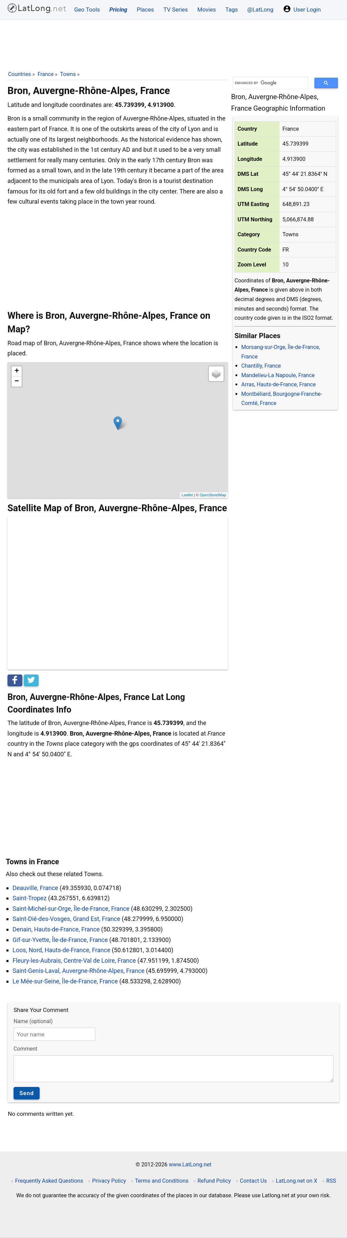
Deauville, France (35, 887)
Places (145, 9)
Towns (68, 74)
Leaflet (187, 495)
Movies (206, 9)
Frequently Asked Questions (49, 1181)
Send (26, 1093)
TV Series (175, 9)
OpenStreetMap (213, 495)
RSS (331, 1181)
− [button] (17, 381)
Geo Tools (87, 9)
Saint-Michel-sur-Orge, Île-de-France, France (71, 908)
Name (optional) (33, 1021)
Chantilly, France (261, 366)
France (46, 74)
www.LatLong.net (190, 1164)
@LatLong (260, 9)
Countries (19, 74)
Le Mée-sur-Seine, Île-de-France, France (65, 981)
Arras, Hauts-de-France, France (278, 384)
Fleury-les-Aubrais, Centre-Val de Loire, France (74, 960)
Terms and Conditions (161, 1181)
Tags (231, 9)
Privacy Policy (109, 1181)
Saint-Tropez (30, 898)
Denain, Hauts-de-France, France (56, 929)
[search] (268, 83)
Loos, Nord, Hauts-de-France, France (61, 950)
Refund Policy (214, 1181)
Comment (25, 1049)
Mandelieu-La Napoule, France (278, 375)
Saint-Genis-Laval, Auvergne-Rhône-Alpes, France (78, 970)
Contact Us (253, 1181)
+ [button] (17, 371)
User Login (302, 9)
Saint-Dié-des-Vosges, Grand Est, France (66, 918)
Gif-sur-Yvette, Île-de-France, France (60, 939)
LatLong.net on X (296, 1181)
